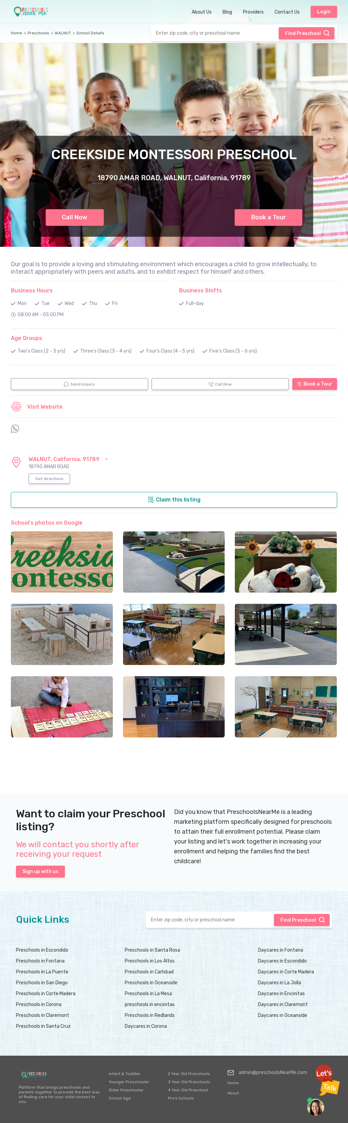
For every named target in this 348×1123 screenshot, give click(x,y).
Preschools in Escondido (42, 950)
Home (16, 33)
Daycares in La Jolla (279, 983)
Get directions (49, 478)
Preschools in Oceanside (151, 983)
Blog (227, 12)
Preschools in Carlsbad (149, 972)
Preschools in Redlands (150, 1015)
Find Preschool (307, 33)
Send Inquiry (79, 384)
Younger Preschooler (129, 1081)
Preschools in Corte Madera (45, 994)
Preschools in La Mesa (148, 994)
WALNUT (63, 33)
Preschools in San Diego (42, 983)
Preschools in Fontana (40, 961)
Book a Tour (268, 217)
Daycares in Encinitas (281, 994)
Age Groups (26, 338)
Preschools (38, 33)
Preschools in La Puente (42, 972)
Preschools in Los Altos (150, 961)
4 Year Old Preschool (188, 1090)
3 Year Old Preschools (189, 1081)
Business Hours (32, 290)
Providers (253, 12)
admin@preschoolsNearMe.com (267, 1072)
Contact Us (287, 12)
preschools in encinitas (150, 1004)
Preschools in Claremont (42, 1015)
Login (324, 12)
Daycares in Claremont (283, 1004)
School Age (120, 1098)
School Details (90, 33)
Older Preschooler (126, 1090)
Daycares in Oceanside (282, 1015)
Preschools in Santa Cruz (43, 1026)
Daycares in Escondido (282, 961)
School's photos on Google (47, 523)
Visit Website (37, 406)
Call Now (74, 217)
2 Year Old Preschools (189, 1073)
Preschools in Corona (39, 1004)
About (233, 1093)
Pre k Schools (181, 1098)
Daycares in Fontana (280, 950)
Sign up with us (40, 871)
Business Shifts (200, 290)
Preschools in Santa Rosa (152, 950)
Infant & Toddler (124, 1073)
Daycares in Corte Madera (286, 972)
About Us (202, 12)
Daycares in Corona (146, 1026)
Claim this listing (174, 499)
